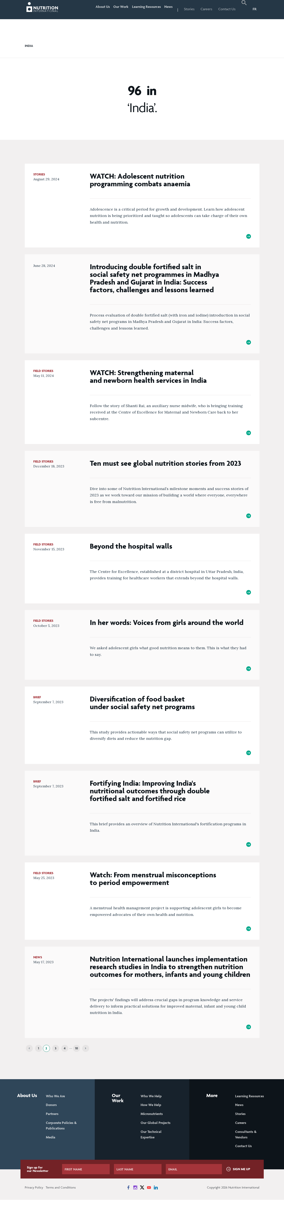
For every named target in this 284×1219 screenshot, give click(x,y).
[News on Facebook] (128, 1206)
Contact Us (227, 9)
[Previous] (29, 1065)
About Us (90, 9)
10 (76, 1066)
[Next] (85, 1065)
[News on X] (142, 1206)
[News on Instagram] (135, 1206)
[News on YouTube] (148, 1206)
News (167, 9)
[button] (244, 9)
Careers (206, 9)
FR (254, 9)
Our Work (112, 9)
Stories (189, 9)
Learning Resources (141, 9)
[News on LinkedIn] (155, 1206)
